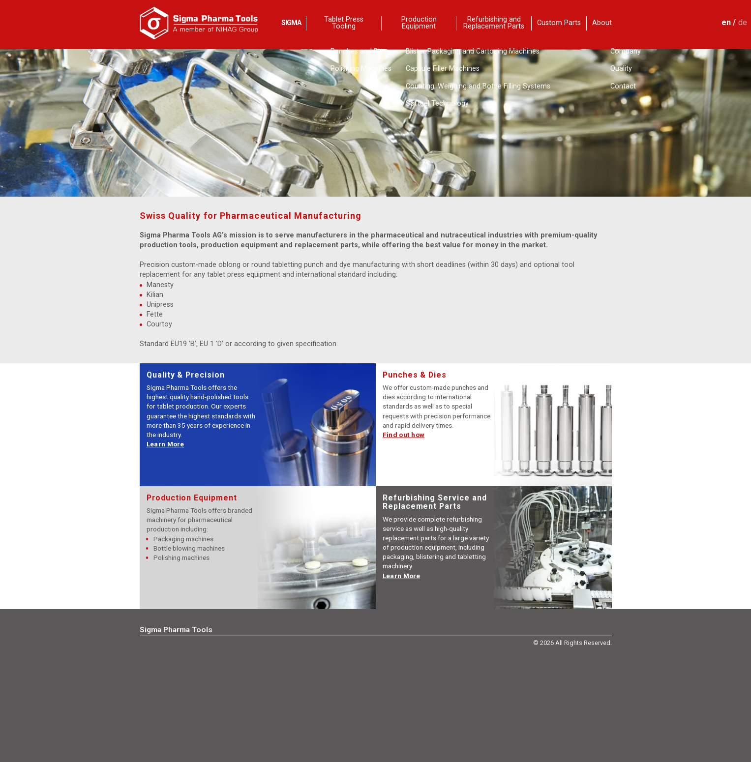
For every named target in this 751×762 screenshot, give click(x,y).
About (602, 23)
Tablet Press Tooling (343, 23)
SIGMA (291, 23)
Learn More (165, 444)
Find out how (403, 435)
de (742, 22)
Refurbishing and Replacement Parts (493, 23)
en (726, 22)
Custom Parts (559, 23)
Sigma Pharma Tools (176, 629)
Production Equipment (419, 23)
